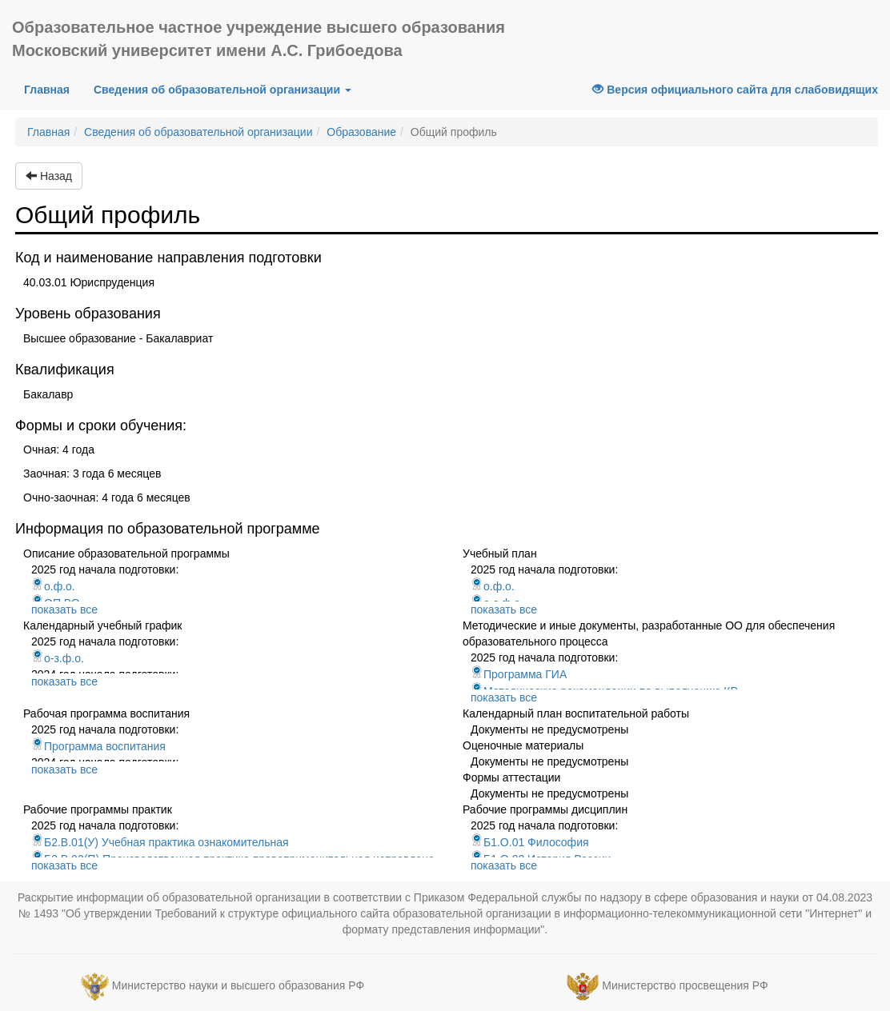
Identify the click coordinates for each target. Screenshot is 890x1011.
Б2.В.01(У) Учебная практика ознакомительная (160, 842)
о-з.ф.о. (57, 658)
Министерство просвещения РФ (685, 985)
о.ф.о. (53, 586)
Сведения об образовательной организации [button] (222, 89)
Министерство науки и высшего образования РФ (238, 985)
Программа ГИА (519, 674)
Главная (53, 88)
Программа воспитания (98, 746)
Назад (49, 176)
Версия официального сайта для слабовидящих (735, 89)
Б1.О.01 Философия (530, 842)
